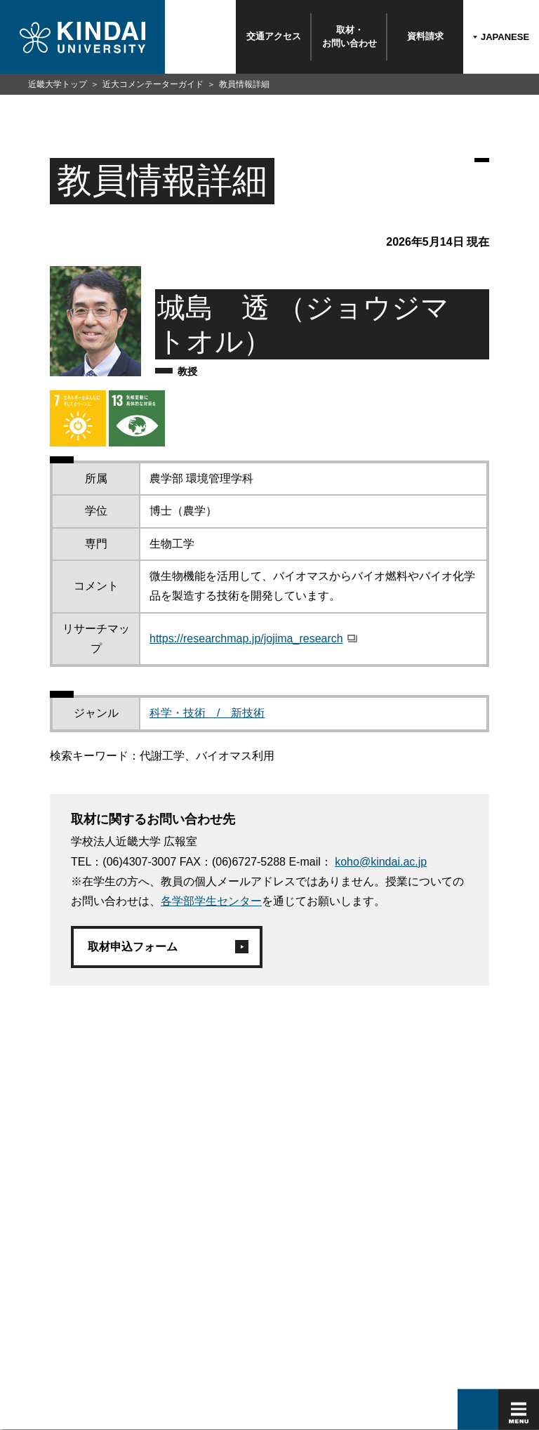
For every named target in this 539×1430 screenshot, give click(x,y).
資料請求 (425, 36)
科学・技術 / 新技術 (207, 713)
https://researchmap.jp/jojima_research (246, 638)
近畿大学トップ (57, 84)
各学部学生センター (211, 901)
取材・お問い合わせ (349, 36)
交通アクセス (273, 36)
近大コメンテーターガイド (153, 84)
